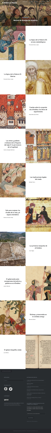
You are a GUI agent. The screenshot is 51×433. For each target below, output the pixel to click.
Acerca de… (25, 1)
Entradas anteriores (6, 371)
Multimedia (41, 3)
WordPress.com (35, 430)
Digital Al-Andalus (30, 383)
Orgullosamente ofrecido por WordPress (19, 430)
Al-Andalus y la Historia (9, 3)
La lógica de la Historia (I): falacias (33, 386)
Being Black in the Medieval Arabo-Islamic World (35, 389)
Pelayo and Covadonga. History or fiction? (34, 397)
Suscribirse (30, 417)
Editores (31, 1)
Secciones (41, 1)
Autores (36, 1)
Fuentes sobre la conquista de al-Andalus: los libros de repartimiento (36, 394)
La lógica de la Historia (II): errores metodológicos (35, 380)
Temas (47, 1)
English (47, 3)
